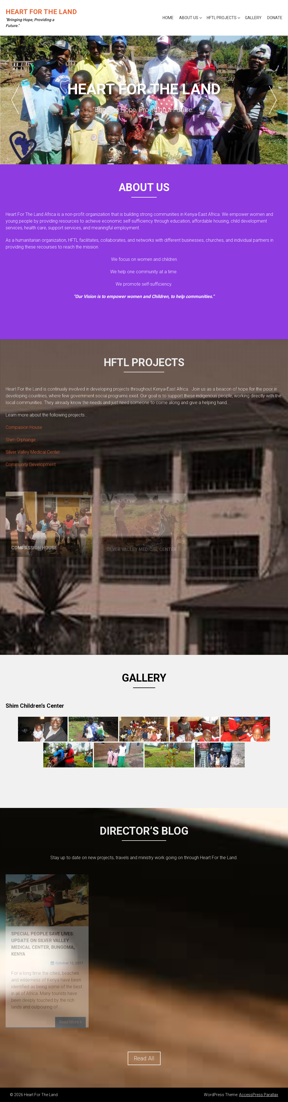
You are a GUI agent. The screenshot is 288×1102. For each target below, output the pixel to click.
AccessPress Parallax (258, 1094)
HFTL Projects (222, 17)
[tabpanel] (144, 99)
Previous (15, 100)
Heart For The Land (41, 12)
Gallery (253, 17)
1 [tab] (135, 152)
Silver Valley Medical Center (33, 452)
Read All (144, 1058)
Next (273, 100)
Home (168, 17)
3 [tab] (152, 152)
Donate (274, 17)
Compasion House (24, 427)
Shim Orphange (21, 439)
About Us (188, 17)
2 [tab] (144, 152)
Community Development (31, 464)
